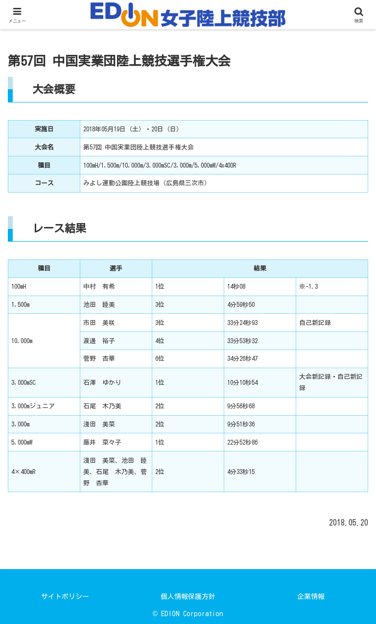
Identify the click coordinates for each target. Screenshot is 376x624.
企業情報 (311, 596)
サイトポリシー (65, 596)
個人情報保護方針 (188, 596)
